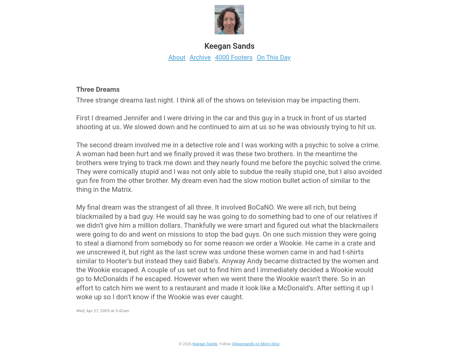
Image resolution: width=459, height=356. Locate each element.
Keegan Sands (205, 344)
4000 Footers (234, 57)
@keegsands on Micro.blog (255, 344)
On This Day (274, 57)
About (176, 57)
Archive (200, 57)
